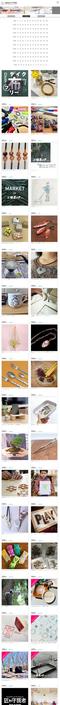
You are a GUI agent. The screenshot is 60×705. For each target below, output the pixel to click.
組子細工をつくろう (9, 497)
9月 (37, 20)
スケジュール (11, 16)
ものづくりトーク (38, 679)
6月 (30, 20)
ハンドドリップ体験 (9, 279)
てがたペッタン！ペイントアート (41, 497)
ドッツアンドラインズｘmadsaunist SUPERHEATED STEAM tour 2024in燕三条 (14, 680)
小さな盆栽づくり (9, 461)
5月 (27, 20)
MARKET (7, 206)
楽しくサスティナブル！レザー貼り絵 (42, 533)
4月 (25, 20)
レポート (41, 16)
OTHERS (36, 206)
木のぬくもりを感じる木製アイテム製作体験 (14, 424)
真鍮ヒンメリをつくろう (10, 351)
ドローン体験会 (9, 606)
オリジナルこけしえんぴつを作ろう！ (13, 170)
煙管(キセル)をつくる (39, 461)
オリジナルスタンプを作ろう (11, 642)
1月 (17, 24)
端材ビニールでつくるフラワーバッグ (13, 533)
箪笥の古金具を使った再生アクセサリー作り (44, 279)
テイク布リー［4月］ (6, 97)
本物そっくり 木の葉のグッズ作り (41, 242)
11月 (43, 20)
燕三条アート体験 (38, 424)
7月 (32, 20)
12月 (47, 20)
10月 (40, 20)
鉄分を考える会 (38, 388)
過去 (26, 16)
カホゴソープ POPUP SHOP (43, 606)
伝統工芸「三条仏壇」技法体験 (12, 315)
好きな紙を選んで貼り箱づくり (12, 242)
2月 (20, 24)
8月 (35, 20)
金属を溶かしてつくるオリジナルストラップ (44, 570)
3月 (22, 24)
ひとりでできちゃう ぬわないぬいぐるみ (14, 570)
